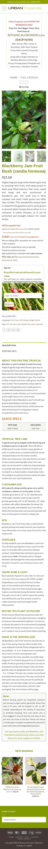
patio (33, 324)
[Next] (44, 157)
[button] (4, 8)
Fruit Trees (15, 320)
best (19, 324)
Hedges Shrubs (34, 320)
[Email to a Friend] (13, 330)
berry (15, 324)
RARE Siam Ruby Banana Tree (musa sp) (12, 788)
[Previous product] (26, 82)
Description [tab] (9, 345)
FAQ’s (27, 837)
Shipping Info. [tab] (9, 351)
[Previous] (2, 779)
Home (13, 77)
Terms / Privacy (24, 839)
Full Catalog (29, 77)
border (24, 324)
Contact (35, 837)
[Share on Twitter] (9, 330)
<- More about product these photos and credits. (16, 232)
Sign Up (7, 268)
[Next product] (21, 82)
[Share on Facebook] (4, 330)
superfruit (39, 324)
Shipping (19, 837)
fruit (28, 324)
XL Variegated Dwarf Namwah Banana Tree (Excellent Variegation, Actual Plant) (36, 790)
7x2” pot (9, 324)
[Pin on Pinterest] (18, 330)
